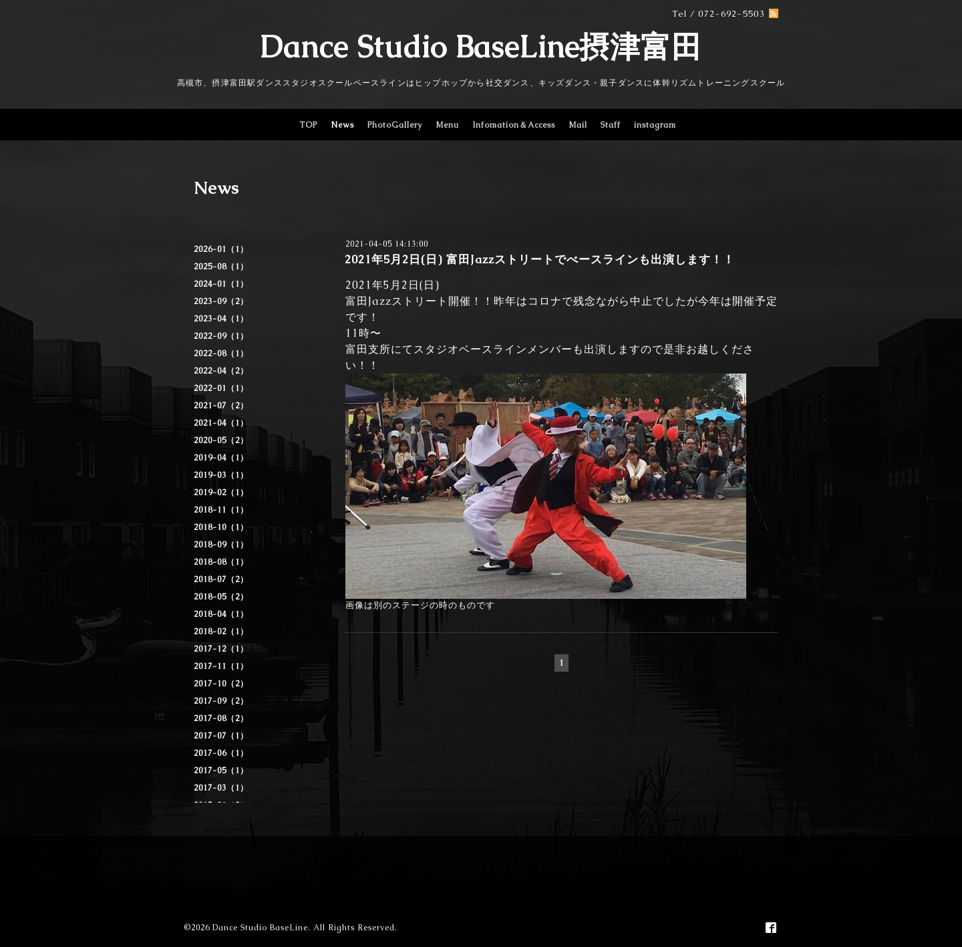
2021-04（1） (221, 423)
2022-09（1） (221, 336)
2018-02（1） (221, 631)
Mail (578, 125)
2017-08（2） (221, 718)
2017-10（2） (221, 683)
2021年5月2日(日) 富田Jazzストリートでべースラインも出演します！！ (540, 259)
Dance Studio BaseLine (260, 927)
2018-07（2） (221, 579)
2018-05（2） (221, 596)
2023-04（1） (221, 318)
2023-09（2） (221, 301)
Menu (447, 125)
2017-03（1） (221, 788)
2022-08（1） (221, 353)
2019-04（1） (221, 457)
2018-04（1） (221, 614)
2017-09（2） (221, 701)
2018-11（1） (221, 510)
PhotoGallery (394, 125)
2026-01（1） (221, 249)
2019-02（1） (221, 492)
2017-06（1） (221, 753)
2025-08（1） (221, 266)
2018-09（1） (221, 544)
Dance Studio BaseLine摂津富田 (481, 46)
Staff (611, 125)
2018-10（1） (221, 527)
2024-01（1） (221, 284)
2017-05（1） (221, 770)
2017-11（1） (221, 666)
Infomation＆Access (513, 125)
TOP (308, 125)
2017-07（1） (221, 735)
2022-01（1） (221, 388)
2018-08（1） (221, 562)
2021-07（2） (221, 405)
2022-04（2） (221, 371)
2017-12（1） (221, 649)
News (342, 125)
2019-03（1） (221, 475)
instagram (655, 125)
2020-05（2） (221, 440)
